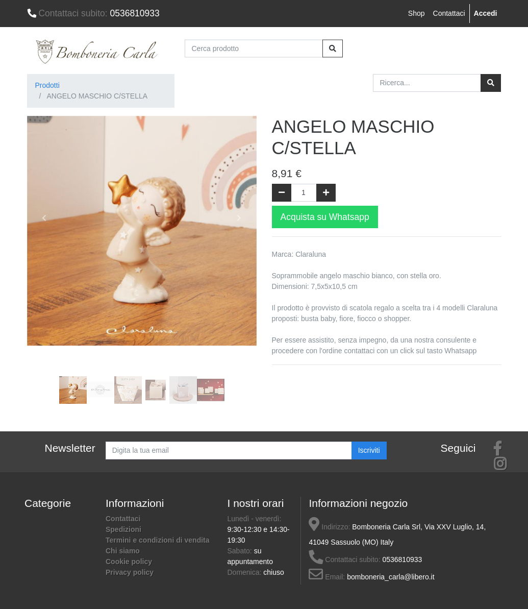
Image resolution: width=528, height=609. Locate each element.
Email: (327, 577)
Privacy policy (130, 572)
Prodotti (47, 85)
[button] (44, 218)
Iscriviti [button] (369, 450)
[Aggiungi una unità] (326, 193)
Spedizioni (123, 529)
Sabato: (240, 551)
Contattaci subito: (344, 559)
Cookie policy (129, 561)
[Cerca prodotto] (254, 48)
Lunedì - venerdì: (254, 519)
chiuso (273, 572)
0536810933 (93, 13)
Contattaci (449, 13)
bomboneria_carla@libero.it (390, 577)
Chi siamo (123, 551)
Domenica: (245, 572)
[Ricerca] (491, 83)
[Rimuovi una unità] (281, 193)
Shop (416, 13)
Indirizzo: (329, 527)
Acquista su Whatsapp (325, 217)
